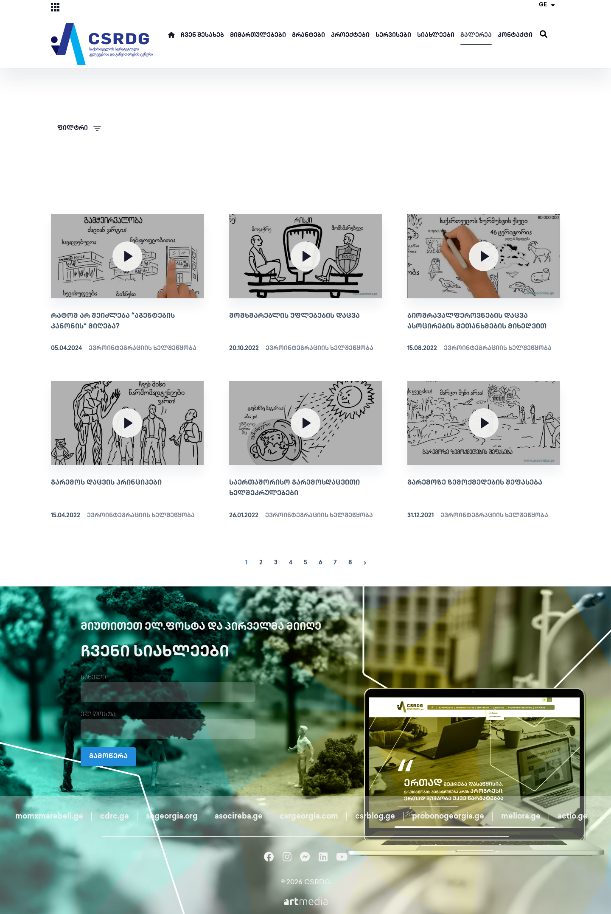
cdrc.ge (114, 817)
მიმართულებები (258, 35)
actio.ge (573, 817)
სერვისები (393, 35)
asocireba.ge (239, 817)
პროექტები (350, 35)
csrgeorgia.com (309, 817)
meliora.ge (521, 817)
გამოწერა (108, 756)
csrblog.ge (375, 817)
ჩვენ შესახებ (202, 35)
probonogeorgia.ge (448, 817)
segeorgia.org (172, 817)
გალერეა (476, 35)
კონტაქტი (515, 35)
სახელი (93, 678)
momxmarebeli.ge (49, 817)
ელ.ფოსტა (98, 715)
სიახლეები (435, 35)
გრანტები (308, 35)
